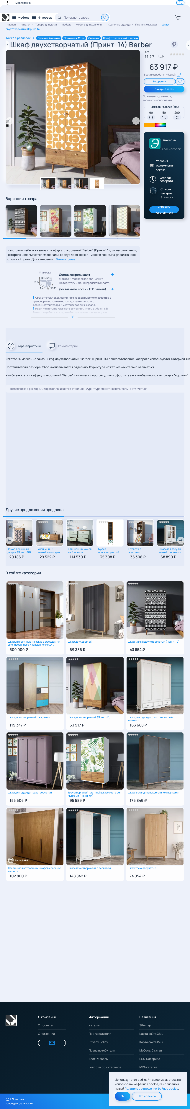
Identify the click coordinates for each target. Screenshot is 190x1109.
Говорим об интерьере (105, 1067)
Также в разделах (18, 38)
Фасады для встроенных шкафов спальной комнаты (34, 870)
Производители (100, 1034)
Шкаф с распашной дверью (120, 38)
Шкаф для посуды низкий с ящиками (170, 551)
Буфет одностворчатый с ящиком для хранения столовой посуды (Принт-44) (109, 551)
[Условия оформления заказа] (151, 165)
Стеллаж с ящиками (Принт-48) (135, 551)
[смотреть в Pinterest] (174, 44)
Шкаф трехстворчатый (142, 868)
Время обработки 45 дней (162, 75)
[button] (9, 3)
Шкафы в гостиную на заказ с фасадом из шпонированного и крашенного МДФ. (34, 643)
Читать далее (65, 259)
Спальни (93, 38)
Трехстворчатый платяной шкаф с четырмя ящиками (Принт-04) (94, 794)
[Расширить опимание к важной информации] (73, 317)
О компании (46, 1034)
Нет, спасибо (147, 1096)
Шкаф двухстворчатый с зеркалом (89, 868)
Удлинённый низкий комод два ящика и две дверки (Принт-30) (49, 551)
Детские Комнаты (49, 38)
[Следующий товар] (188, 45)
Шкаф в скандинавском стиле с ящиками (153, 792)
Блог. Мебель (98, 1059)
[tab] (24, 346)
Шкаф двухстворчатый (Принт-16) (89, 717)
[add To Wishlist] (179, 81)
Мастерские (23, 2)
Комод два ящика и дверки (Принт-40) (19, 551)
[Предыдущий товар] (7, 45)
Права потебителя (102, 1050)
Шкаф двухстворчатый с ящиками (29, 717)
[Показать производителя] (153, 190)
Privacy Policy (98, 1042)
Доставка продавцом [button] (84, 279)
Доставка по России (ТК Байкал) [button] (82, 289)
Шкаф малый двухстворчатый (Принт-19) (153, 641)
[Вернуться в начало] (6, 17)
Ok (122, 1096)
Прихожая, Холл (74, 38)
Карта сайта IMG (151, 1042)
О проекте (45, 1025)
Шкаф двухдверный (80, 641)
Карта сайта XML (151, 1034)
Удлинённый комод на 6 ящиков (80, 551)
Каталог (94, 1025)
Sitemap (145, 1025)
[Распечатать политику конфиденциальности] (7, 1099)
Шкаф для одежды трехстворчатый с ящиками (151, 719)
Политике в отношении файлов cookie (151, 1088)
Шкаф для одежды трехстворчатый (30, 792)
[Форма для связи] (52, 1043)
